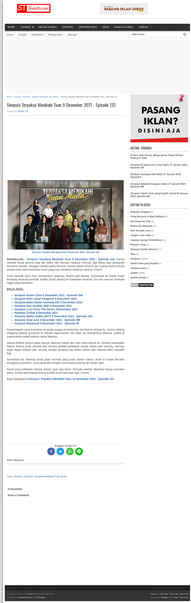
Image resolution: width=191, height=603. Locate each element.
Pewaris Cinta (138, 244)
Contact (22, 34)
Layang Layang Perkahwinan (146, 240)
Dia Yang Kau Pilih (140, 221)
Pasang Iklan (55, 34)
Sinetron (17, 96)
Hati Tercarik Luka (140, 230)
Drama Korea (48, 27)
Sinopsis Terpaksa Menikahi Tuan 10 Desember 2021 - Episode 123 (71, 378)
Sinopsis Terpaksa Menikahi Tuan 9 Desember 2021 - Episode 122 (61, 105)
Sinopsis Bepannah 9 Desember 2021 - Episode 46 (46, 323)
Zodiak (143, 27)
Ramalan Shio (123, 27)
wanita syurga (138, 277)
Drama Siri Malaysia (141, 226)
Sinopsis (67, 27)
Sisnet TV (23, 111)
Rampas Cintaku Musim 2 (144, 249)
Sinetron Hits (88, 27)
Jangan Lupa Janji (140, 235)
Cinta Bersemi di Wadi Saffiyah (147, 216)
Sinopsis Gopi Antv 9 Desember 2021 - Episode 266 (47, 319)
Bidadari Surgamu (140, 212)
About (10, 34)
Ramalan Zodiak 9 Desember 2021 (36, 312)
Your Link (163, 594)
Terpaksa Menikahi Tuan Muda (45, 96)
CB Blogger (40, 597)
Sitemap (72, 34)
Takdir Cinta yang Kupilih (144, 263)
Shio (132, 254)
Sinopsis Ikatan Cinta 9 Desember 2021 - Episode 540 (48, 295)
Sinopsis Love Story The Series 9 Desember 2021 (46, 309)
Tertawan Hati (137, 268)
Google (175, 597)
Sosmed (25, 27)
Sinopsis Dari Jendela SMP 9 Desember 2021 (43, 305)
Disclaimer (37, 34)
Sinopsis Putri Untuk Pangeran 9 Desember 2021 (45, 298)
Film (106, 27)
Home (11, 27)
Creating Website (25, 597)
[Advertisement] (97, 65)
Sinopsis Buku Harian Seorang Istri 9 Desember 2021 (48, 302)
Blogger (164, 597)
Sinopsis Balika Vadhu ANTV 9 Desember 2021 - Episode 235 (53, 316)
